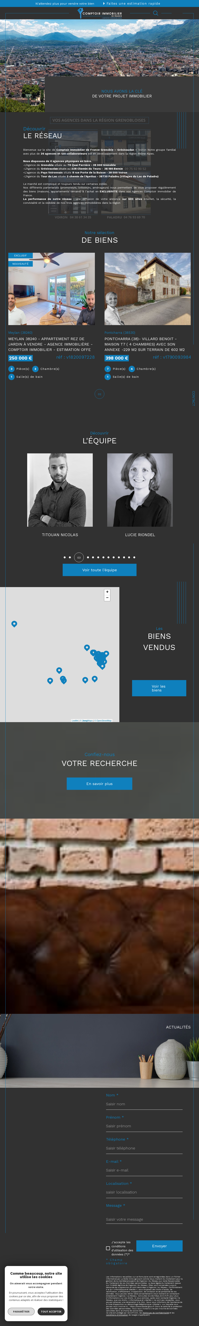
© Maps (86, 721)
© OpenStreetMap (102, 721)
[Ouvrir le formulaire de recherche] (155, 13)
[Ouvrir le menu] (177, 13)
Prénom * (115, 1118)
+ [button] (107, 593)
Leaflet (75, 721)
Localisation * (119, 1184)
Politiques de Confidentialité (156, 1313)
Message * (115, 1206)
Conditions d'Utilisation (117, 1315)
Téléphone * (117, 1140)
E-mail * (114, 1162)
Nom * (112, 1096)
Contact (194, 398)
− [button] (107, 599)
